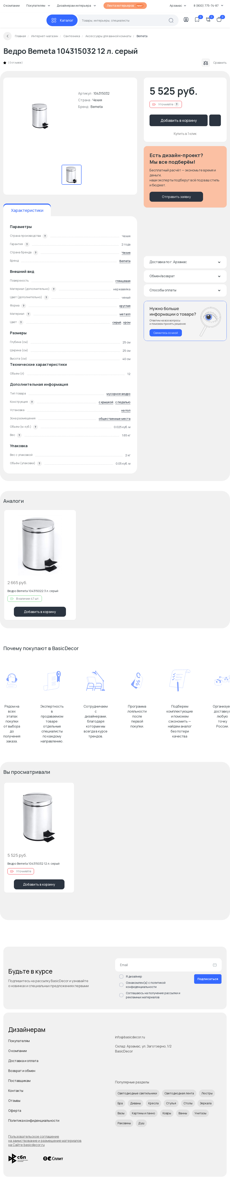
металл (125, 314)
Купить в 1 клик (185, 133)
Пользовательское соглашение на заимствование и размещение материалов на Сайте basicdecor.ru (45, 1140)
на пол (125, 410)
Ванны (183, 1113)
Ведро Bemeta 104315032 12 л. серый (33, 863)
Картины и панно (143, 1113)
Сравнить (214, 63)
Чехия (126, 253)
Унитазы (200, 1113)
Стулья (171, 1103)
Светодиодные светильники (137, 1093)
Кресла (153, 1103)
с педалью (122, 402)
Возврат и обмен (21, 1070)
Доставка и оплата (23, 1060)
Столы (188, 1103)
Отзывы (14, 1100)
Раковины (124, 1123)
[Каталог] (62, 20)
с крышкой (106, 402)
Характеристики (27, 210)
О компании (11, 5)
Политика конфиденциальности (33, 1120)
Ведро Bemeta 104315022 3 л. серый (32, 591)
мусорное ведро (118, 394)
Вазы (121, 1113)
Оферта (14, 1110)
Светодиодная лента (179, 1093)
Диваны (135, 1103)
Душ (141, 1123)
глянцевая (123, 281)
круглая (124, 306)
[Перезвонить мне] (185, 321)
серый (116, 322)
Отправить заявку (176, 196)
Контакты (15, 1090)
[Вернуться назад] (7, 36)
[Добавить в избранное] (69, 517)
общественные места (114, 419)
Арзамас (178, 5)
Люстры (207, 1093)
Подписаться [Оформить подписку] (207, 979)
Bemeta (97, 106)
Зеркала (206, 1103)
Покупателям (19, 1041)
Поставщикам (19, 1080)
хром (126, 322)
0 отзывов (15, 62)
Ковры (167, 1113)
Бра (120, 1103)
